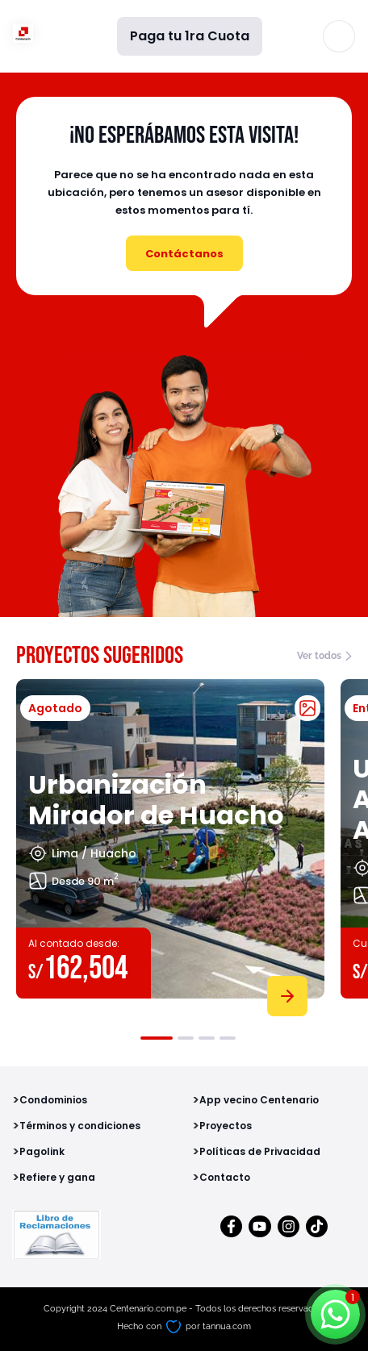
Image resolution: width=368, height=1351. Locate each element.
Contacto (224, 1177)
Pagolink (42, 1151)
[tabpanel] (170, 844)
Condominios (53, 1100)
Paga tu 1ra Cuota (189, 36)
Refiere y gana (57, 1177)
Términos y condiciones (79, 1125)
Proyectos (225, 1125)
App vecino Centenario (259, 1100)
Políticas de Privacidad (259, 1151)
